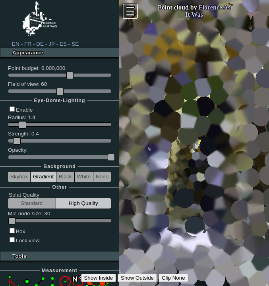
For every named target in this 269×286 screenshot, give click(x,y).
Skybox (19, 177)
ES (63, 44)
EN (15, 44)
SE (75, 44)
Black (65, 177)
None (102, 177)
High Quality (83, 203)
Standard (32, 203)
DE (40, 44)
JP (51, 44)
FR (27, 44)
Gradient (43, 177)
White (84, 177)
